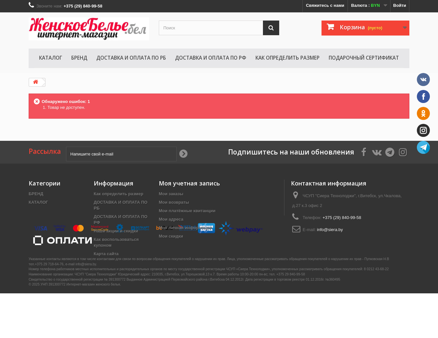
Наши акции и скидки (116, 230)
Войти (399, 5)
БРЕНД (79, 57)
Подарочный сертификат (364, 57)
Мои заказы (171, 193)
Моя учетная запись (189, 183)
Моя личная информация (185, 227)
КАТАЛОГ (50, 57)
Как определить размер (287, 57)
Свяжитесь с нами (325, 5)
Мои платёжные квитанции (187, 210)
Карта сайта (106, 253)
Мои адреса (171, 219)
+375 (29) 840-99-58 (341, 217)
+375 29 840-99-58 (290, 319)
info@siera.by (330, 229)
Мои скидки (171, 236)
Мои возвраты (174, 202)
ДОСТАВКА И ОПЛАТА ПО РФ (210, 57)
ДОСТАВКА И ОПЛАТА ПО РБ (131, 57)
